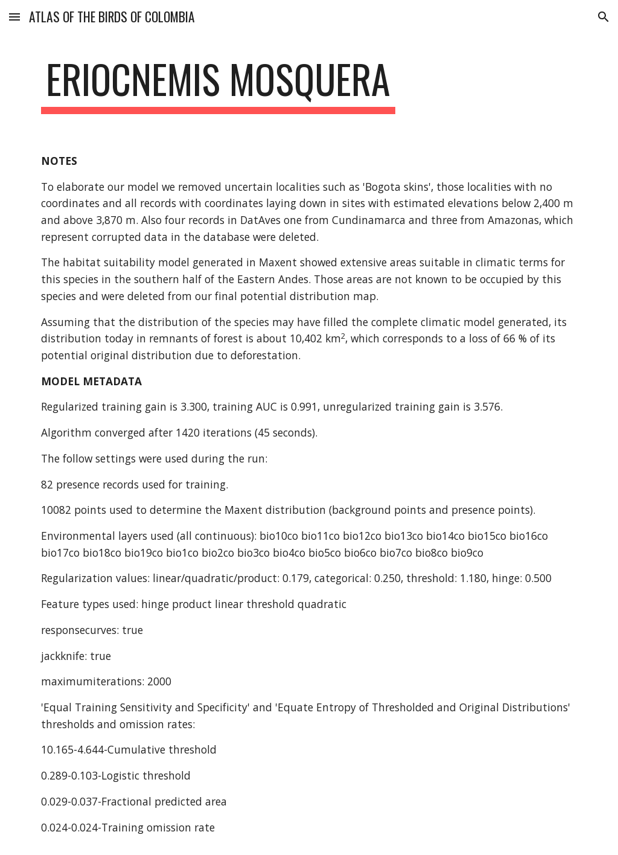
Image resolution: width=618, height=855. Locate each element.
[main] (218, 85)
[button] (14, 16)
